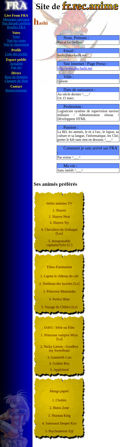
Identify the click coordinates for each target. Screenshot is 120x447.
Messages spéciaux (16, 19)
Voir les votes (16, 40)
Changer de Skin (16, 81)
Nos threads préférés (16, 23)
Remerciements (16, 90)
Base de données (16, 77)
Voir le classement (16, 44)
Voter (16, 36)
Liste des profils (16, 54)
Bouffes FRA (16, 27)
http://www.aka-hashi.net (74, 68)
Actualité (16, 63)
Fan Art (16, 67)
